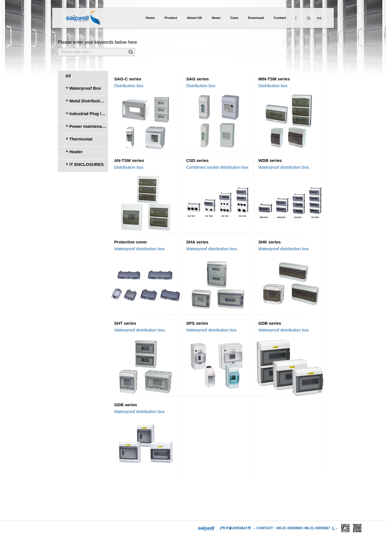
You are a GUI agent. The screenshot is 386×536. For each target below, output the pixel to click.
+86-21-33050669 (288, 528)
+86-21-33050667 (316, 528)
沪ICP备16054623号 (235, 528)
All (68, 75)
